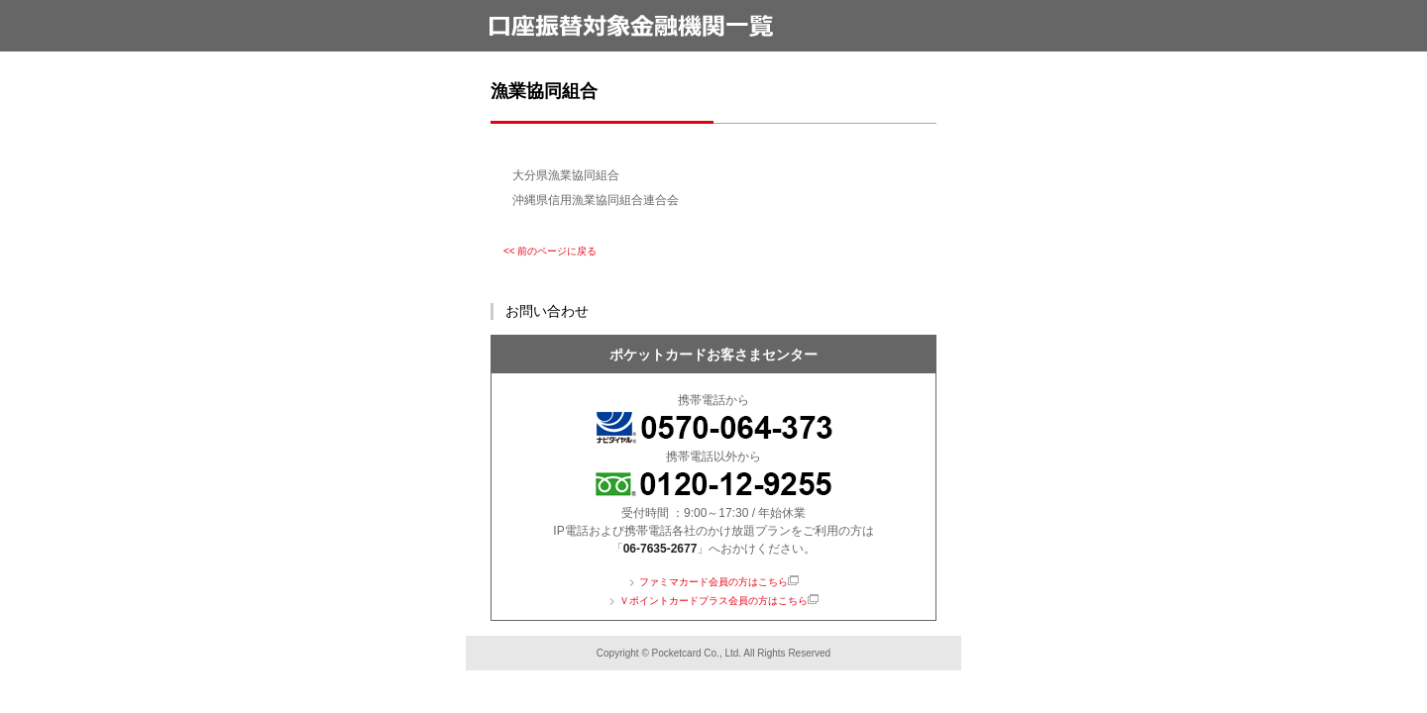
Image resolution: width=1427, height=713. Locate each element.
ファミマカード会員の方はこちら (713, 581)
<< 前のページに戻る (550, 251)
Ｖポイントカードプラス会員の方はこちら (713, 600)
